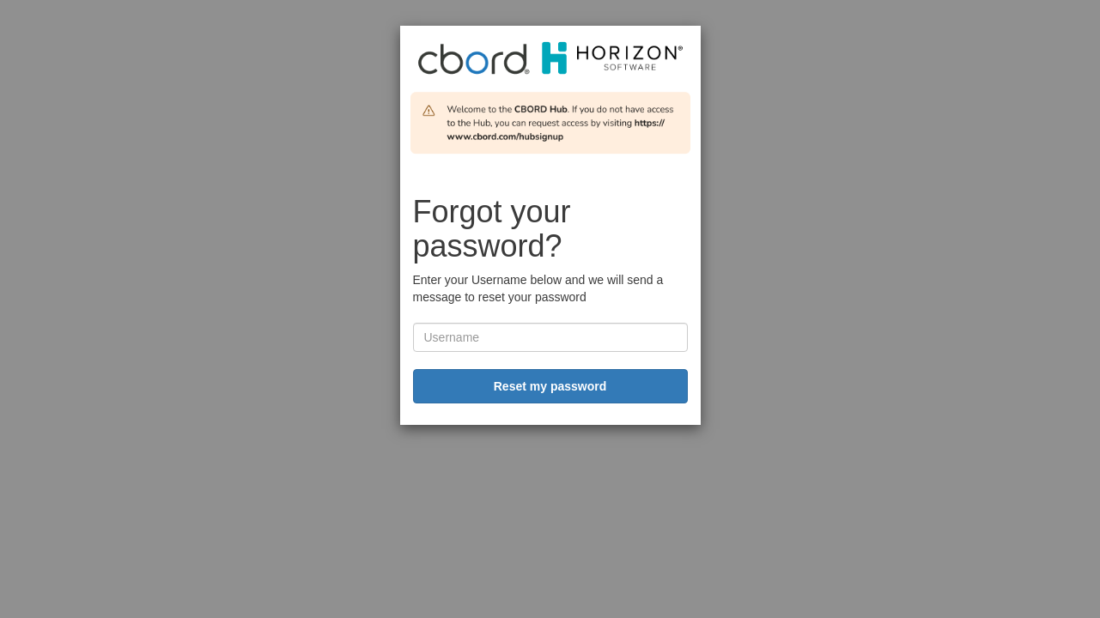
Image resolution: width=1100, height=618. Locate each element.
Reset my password (550, 386)
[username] (550, 337)
